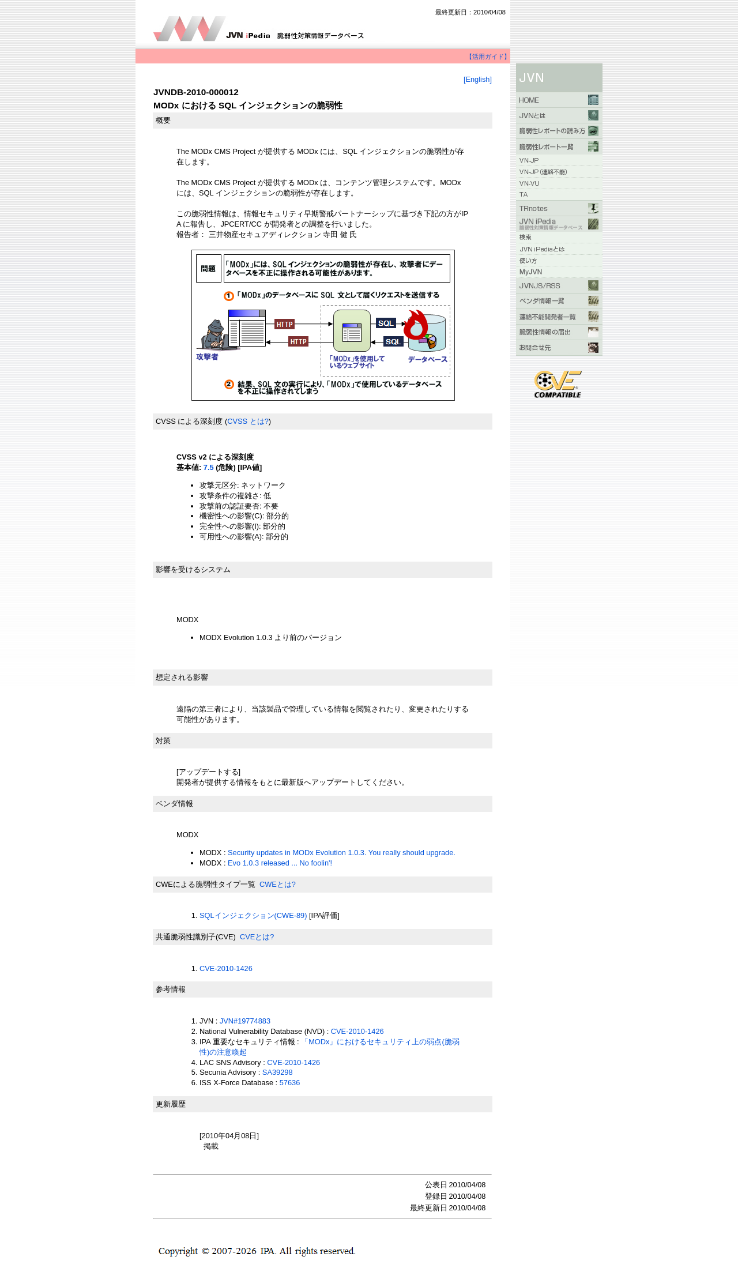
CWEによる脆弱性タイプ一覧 (205, 884)
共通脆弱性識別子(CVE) (196, 936)
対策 (163, 740)
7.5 (209, 467)
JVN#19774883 (245, 1021)
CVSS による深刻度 (189, 421)
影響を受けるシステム (193, 569)
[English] (478, 79)
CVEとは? (257, 936)
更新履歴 (171, 1104)
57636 (290, 1082)
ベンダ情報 (174, 803)
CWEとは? (277, 884)
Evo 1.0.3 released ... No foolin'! (280, 863)
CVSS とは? (248, 421)
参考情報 (171, 989)
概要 (163, 120)
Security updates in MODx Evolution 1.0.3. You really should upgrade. (341, 852)
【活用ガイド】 (488, 56)
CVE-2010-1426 (226, 968)
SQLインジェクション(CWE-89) (253, 915)
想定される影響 (182, 677)
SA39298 (277, 1072)
